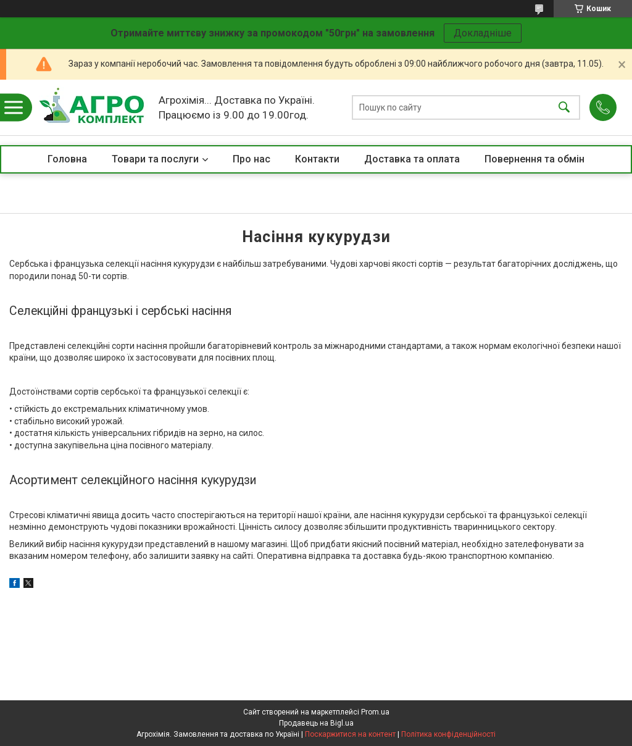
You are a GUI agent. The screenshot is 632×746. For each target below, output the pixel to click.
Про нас (251, 159)
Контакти (317, 159)
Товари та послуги (155, 159)
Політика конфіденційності (448, 734)
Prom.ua (375, 712)
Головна (67, 159)
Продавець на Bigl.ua (316, 723)
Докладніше (483, 33)
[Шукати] (564, 107)
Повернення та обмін (534, 159)
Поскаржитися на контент (350, 734)
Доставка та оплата (412, 159)
